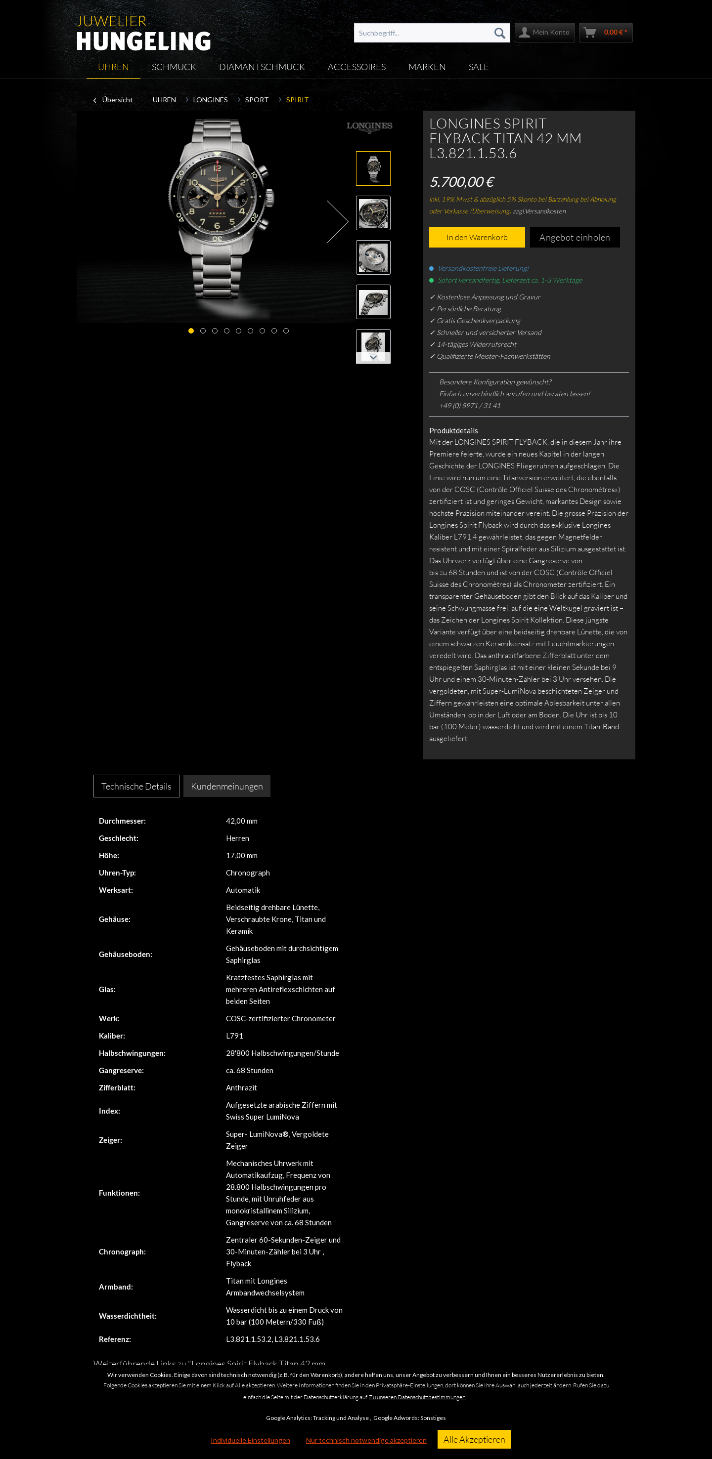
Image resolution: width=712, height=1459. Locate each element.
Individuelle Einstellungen (250, 1440)
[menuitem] (432, 32)
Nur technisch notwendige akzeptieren (366, 1440)
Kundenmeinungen (227, 786)
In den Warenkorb (477, 237)
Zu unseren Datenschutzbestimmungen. (417, 1397)
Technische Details (136, 786)
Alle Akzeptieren (474, 1439)
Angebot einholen (575, 237)
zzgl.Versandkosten (539, 211)
